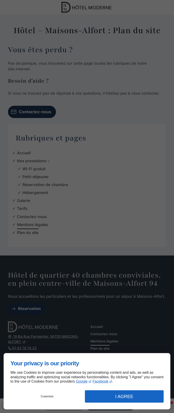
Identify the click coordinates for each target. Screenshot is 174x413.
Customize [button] (47, 396)
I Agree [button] (124, 396)
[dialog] (87, 381)
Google (82, 381)
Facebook (100, 381)
